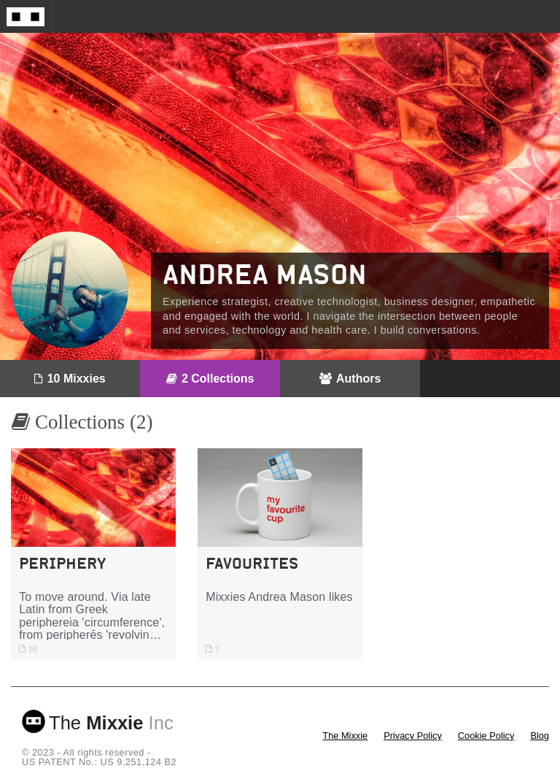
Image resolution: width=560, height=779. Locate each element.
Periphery (62, 563)
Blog (539, 735)
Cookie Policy (486, 735)
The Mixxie (345, 735)
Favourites (252, 563)
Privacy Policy (413, 735)
